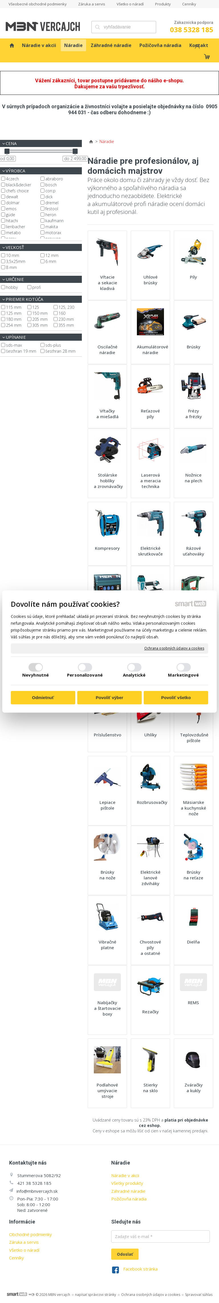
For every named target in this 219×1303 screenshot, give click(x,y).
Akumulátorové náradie (153, 349)
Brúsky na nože (107, 875)
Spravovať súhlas (198, 1294)
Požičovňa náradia (129, 1199)
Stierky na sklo (151, 1087)
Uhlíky (150, 735)
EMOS (11, 208)
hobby (12, 287)
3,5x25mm (15, 261)
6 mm (50, 261)
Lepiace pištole (108, 805)
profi (36, 287)
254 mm (13, 325)
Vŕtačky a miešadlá (107, 413)
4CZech (12, 178)
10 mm (12, 255)
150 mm (40, 313)
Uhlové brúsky (151, 279)
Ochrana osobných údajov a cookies (174, 648)
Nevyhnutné (35, 675)
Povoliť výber (109, 697)
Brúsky (193, 347)
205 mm (40, 319)
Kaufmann (54, 220)
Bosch (51, 184)
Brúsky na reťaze (193, 875)
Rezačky (150, 1011)
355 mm (66, 325)
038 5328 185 (191, 29)
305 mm (40, 325)
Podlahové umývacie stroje (108, 1090)
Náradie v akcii (125, 1175)
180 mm (13, 319)
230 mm (66, 319)
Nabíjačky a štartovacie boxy (108, 1008)
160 (61, 313)
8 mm (11, 267)
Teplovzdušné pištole (195, 737)
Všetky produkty (127, 1183)
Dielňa (193, 942)
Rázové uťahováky (193, 551)
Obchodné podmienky (30, 1234)
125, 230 (66, 307)
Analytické (134, 675)
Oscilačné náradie (108, 349)
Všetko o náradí (24, 1250)
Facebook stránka (140, 1269)
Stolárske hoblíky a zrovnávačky (108, 480)
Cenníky (16, 1258)
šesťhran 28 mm (60, 351)
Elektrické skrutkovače (150, 551)
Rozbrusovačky (152, 802)
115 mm (13, 307)
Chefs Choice (17, 190)
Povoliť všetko (176, 697)
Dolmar (12, 202)
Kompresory (107, 548)
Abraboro (54, 178)
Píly (193, 277)
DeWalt (12, 196)
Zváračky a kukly (194, 1087)
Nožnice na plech (194, 477)
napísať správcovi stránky (95, 1294)
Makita (51, 226)
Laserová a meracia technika (151, 480)
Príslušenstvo (107, 735)
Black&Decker (18, 184)
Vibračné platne (108, 944)
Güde (10, 214)
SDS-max (14, 345)
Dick (49, 196)
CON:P (50, 190)
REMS (193, 1002)
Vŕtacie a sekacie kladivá (108, 282)
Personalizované (85, 675)
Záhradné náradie (128, 1191)
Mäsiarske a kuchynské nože (194, 807)
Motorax (53, 232)
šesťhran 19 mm (21, 351)
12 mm (51, 255)
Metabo (13, 232)
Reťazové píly (151, 413)
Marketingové (183, 675)
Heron (50, 214)
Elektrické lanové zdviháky (151, 877)
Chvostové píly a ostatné (151, 947)
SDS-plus (53, 345)
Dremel (51, 202)
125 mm (13, 313)
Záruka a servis (24, 1242)
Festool (51, 208)
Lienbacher (15, 226)
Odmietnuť (43, 697)
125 (35, 307)
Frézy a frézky (193, 413)
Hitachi (12, 220)
